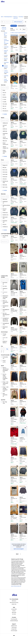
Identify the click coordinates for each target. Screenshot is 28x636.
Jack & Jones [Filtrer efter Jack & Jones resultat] (5, 137)
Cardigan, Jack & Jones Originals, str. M (23, 47)
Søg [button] (7, 349)
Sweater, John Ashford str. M (14, 458)
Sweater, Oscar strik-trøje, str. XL (14, 536)
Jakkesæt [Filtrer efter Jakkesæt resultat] (6, 47)
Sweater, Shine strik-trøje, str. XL (23, 536)
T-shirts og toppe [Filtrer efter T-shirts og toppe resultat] (6, 72)
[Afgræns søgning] (4, 87)
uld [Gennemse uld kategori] (20, 586)
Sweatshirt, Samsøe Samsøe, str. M (14, 478)
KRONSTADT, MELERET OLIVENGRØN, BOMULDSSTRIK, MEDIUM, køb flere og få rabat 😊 (23, 384)
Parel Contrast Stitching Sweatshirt (23, 498)
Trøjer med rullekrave (14, 47)
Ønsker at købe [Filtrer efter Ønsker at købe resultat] (5, 342)
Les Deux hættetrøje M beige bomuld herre (14, 66)
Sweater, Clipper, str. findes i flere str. (14, 311)
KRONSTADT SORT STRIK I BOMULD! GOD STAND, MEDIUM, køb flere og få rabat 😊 (14, 384)
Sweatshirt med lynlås (23, 86)
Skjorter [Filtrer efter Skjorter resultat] (6, 59)
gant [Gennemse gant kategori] (12, 586)
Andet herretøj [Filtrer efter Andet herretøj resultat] (6, 80)
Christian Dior (23, 439)
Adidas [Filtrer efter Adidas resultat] (5, 123)
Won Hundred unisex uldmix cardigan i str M (23, 329)
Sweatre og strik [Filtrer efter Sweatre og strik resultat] (6, 67)
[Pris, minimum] (1, 348)
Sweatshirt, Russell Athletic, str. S (23, 275)
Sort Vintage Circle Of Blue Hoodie (23, 198)
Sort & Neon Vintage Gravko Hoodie (23, 218)
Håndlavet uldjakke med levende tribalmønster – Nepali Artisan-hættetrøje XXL (23, 419)
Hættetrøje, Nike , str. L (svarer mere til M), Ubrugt (14, 292)
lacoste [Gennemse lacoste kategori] (15, 586)
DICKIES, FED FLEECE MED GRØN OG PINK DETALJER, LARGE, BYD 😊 (14, 401)
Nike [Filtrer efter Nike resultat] (5, 140)
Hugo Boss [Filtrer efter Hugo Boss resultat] (5, 134)
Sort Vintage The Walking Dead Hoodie (14, 142)
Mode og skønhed (15, 17)
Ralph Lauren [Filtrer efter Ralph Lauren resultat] (5, 143)
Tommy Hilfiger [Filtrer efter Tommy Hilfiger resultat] (5, 147)
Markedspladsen (8, 16)
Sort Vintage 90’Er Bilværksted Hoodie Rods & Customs (23, 180)
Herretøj (21, 16)
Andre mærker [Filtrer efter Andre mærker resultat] (4, 152)
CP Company (23, 237)
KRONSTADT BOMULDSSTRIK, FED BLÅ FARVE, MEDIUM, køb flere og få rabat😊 (23, 401)
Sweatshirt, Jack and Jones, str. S (14, 498)
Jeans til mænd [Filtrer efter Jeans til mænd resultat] (6, 52)
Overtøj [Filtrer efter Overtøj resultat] (6, 56)
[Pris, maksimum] (3, 348)
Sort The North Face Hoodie (14, 198)
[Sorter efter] (24, 29)
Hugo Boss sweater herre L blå (14, 517)
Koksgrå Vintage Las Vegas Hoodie (23, 104)
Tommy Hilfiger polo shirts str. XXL (14, 419)
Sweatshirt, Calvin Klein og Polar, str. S (23, 66)
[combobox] (6, 21)
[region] (14, 39)
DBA (2, 16)
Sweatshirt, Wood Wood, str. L (23, 347)
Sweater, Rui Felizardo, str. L (23, 366)
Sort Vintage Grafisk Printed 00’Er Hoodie (14, 237)
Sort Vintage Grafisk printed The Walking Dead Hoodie (23, 123)
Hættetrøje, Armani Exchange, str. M (23, 292)
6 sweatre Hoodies (14, 366)
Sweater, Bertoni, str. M (23, 478)
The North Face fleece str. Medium (14, 439)
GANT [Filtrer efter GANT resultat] (5, 129)
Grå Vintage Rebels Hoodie (23, 161)
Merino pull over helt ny (14, 86)
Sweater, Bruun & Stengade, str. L (14, 275)
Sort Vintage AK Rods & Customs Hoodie (14, 218)
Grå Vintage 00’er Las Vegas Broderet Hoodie (14, 161)
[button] (25, 21)
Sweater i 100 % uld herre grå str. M (23, 310)
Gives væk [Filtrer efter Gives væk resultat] (5, 338)
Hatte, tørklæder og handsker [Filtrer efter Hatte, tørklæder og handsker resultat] (6, 41)
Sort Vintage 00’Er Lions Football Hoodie (14, 123)
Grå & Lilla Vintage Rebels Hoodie (14, 104)
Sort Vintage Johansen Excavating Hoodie (23, 142)
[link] (4, 28)
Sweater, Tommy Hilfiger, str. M (23, 458)
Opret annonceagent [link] (19, 549)
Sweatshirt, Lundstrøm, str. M (14, 347)
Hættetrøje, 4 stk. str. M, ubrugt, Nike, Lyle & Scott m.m (23, 256)
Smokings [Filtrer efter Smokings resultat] (6, 63)
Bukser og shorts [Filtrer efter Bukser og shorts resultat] (5, 35)
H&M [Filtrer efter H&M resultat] (5, 131)
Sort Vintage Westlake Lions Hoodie (14, 180)
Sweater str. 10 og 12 (14, 257)
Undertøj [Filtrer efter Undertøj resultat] (6, 76)
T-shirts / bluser (23, 517)
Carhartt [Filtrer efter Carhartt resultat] (5, 126)
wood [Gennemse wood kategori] (18, 586)
